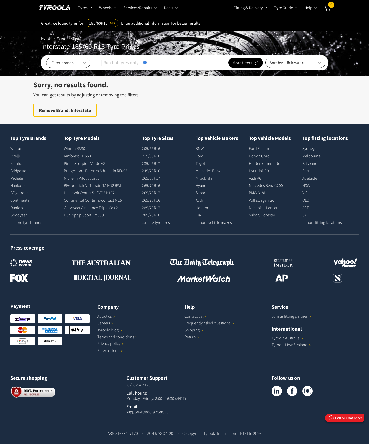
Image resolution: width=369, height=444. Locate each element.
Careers (103, 323)
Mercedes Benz (208, 170)
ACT (305, 207)
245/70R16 (151, 170)
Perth (306, 170)
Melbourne (311, 155)
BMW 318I (257, 192)
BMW (200, 148)
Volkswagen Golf (262, 200)
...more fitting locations (322, 222)
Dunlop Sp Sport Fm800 (84, 215)
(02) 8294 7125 (138, 384)
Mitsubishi (204, 178)
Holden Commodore (266, 163)
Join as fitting (291, 316)
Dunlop (16, 207)
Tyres (61, 38)
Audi (199, 200)
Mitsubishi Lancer (263, 207)
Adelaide (309, 178)
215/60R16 (151, 155)
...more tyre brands (26, 222)
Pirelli (15, 155)
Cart (331, 6)
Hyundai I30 (259, 170)
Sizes (75, 38)
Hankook (17, 185)
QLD (305, 200)
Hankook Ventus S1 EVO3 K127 (89, 192)
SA (304, 215)
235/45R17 (151, 163)
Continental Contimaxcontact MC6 (93, 200)
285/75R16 (151, 215)
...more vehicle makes (214, 222)
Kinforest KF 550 (77, 155)
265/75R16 (151, 200)
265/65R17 (151, 178)
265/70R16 (151, 185)
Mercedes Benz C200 (266, 185)
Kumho (16, 163)
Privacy (110, 343)
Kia (198, 215)
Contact (195, 316)
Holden (202, 207)
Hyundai (203, 185)
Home (45, 38)
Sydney (308, 148)
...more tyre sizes (156, 222)
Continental (20, 200)
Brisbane (309, 163)
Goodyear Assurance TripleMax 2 (91, 207)
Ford (199, 155)
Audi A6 (255, 178)
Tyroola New (291, 344)
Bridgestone (20, 170)
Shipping (192, 329)
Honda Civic (259, 155)
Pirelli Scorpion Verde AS (84, 163)
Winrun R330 (74, 148)
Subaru (201, 192)
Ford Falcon (259, 148)
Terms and (117, 336)
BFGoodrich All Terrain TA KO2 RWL (93, 185)
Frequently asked (209, 323)
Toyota (201, 163)
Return (190, 336)
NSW (306, 185)
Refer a (110, 350)
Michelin (17, 178)
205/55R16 (151, 148)
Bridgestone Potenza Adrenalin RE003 (95, 170)
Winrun (16, 148)
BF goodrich (20, 192)
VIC (305, 192)
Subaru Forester (262, 215)
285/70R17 (151, 207)
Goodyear (18, 215)
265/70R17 (151, 192)
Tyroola (109, 329)
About (106, 316)
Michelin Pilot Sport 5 (81, 178)
